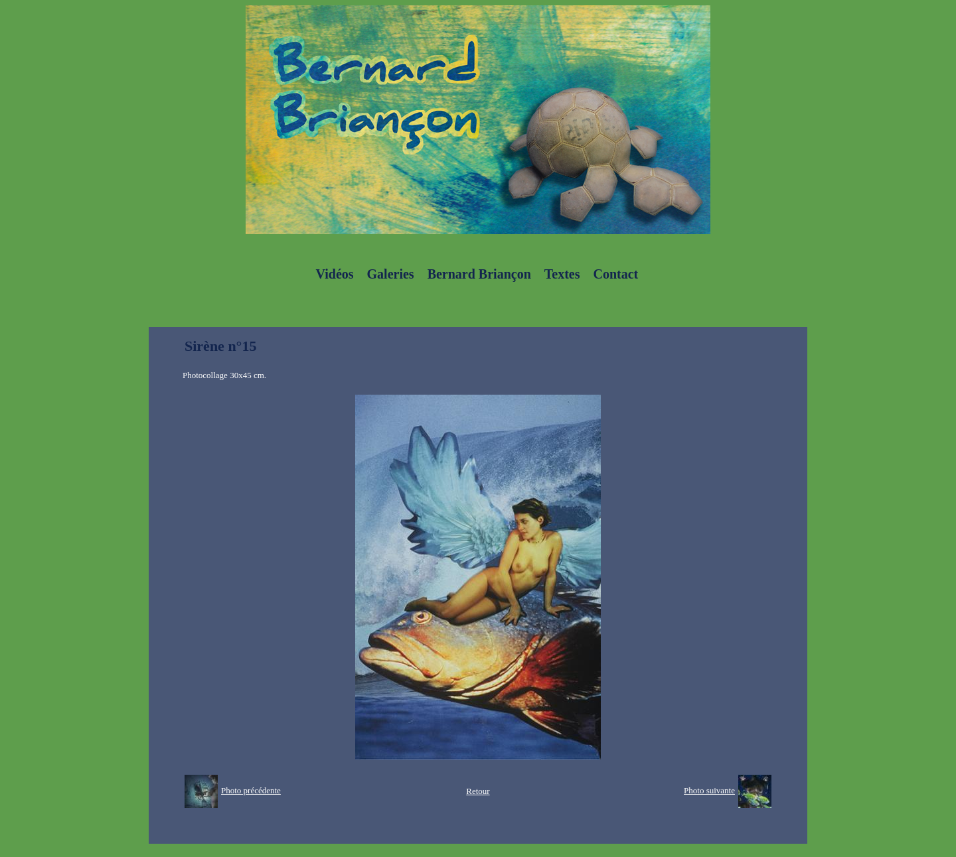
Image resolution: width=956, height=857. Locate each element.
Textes (562, 274)
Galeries (390, 274)
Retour (477, 791)
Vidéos (335, 274)
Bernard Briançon (479, 274)
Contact (615, 274)
